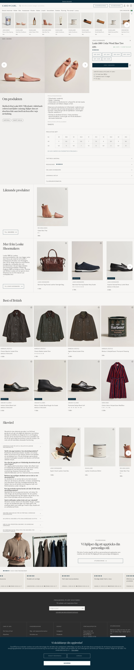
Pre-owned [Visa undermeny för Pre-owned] (70, 10)
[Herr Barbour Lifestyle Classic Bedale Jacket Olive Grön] (50, 326)
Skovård (9, 39)
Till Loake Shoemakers (13, 286)
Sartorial (6, 120)
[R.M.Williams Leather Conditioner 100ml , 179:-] (61, 24)
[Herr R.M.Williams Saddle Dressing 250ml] (114, 20)
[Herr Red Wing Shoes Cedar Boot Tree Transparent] (48, 20)
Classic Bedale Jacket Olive (42, 351)
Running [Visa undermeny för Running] (63, 10)
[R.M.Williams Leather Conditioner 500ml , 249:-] (74, 24)
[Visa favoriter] (128, 6)
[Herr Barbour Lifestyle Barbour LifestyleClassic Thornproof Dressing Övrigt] (117, 326)
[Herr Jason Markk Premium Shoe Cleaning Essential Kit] (8, 20)
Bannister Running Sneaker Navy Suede (84, 284)
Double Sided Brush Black (86, 32)
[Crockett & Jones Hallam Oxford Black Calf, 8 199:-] (16, 386)
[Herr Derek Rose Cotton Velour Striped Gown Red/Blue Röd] (117, 380)
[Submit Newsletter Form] (82, 608)
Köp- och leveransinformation (38, 631)
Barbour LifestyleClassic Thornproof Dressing (115, 351)
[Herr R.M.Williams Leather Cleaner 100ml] (34, 20)
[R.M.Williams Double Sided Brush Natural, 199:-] (100, 24)
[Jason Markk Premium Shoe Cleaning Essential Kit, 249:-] (8, 24)
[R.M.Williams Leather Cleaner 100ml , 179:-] (34, 24)
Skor (3, 39)
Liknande (16, 190)
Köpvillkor (6, 634)
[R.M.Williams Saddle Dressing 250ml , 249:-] (113, 24)
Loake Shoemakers (98, 40)
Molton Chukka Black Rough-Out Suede (46, 405)
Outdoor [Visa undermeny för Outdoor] (57, 10)
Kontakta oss (34, 634)
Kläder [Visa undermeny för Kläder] (15, 10)
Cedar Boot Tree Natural (21, 32)
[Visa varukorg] (131, 6)
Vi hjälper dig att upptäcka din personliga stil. (100, 546)
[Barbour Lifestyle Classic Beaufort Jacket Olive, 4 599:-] (16, 331)
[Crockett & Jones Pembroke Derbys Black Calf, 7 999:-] (83, 386)
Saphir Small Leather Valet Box (59, 471)
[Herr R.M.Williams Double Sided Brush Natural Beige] (100, 20)
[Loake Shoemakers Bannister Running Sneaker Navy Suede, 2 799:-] (87, 266)
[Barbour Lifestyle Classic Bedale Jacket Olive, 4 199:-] (50, 331)
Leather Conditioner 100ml (59, 32)
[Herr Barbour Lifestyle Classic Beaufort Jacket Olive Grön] (16, 326)
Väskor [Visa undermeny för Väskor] (38, 10)
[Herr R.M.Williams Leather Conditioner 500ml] (74, 20)
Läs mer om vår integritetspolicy (67, 612)
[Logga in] (124, 6)
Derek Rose (105, 402)
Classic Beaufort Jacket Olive (9, 351)
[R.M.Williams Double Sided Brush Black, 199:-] (87, 24)
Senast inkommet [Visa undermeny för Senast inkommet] (7, 10)
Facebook (59, 634)
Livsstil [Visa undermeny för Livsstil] (43, 10)
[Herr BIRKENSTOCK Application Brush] (127, 20)
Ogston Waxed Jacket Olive (76, 351)
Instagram (60, 631)
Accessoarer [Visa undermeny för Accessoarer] (25, 10)
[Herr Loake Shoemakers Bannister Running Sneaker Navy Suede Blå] (87, 260)
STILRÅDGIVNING (99, 560)
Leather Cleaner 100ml (33, 32)
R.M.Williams (19, 30)
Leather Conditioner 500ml (73, 32)
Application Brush (125, 32)
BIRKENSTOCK (125, 30)
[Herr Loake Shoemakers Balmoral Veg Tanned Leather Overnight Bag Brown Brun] (52, 260)
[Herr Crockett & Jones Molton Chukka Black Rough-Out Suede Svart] (50, 380)
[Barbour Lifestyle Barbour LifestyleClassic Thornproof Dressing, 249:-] (117, 331)
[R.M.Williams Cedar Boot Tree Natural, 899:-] (21, 24)
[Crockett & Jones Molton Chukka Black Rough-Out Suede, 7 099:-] (50, 386)
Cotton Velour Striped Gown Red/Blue (113, 405)
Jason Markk (6, 30)
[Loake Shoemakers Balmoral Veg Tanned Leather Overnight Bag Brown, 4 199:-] (52, 266)
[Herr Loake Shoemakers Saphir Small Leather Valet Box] (65, 447)
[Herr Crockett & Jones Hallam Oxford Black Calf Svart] (16, 380)
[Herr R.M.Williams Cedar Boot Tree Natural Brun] (21, 20)
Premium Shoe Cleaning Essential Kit (8, 32)
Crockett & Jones (6, 402)
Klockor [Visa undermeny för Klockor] (33, 10)
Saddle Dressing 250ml (113, 32)
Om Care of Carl (8, 631)
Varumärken (50, 10)
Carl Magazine (125, 10)
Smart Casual (17, 120)
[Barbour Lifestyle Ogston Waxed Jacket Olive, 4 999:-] (83, 331)
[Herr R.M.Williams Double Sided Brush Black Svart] (87, 20)
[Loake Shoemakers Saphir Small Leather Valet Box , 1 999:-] (65, 452)
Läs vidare (74, 650)
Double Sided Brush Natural (99, 32)
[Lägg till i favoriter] (66, 189)
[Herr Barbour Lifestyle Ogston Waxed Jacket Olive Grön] (83, 326)
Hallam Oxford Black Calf (8, 405)
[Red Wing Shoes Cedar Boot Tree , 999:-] (47, 24)
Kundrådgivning (100, 5)
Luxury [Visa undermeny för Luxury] (77, 10)
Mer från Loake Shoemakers (13, 246)
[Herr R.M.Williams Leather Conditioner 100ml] (61, 20)
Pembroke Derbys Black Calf (76, 405)
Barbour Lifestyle (6, 348)
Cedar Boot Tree (45, 32)
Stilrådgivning (116, 5)
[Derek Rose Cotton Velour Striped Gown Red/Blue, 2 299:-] (117, 386)
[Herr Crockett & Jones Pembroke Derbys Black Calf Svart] (83, 380)
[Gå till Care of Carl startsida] (9, 6)
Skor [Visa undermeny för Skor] (19, 10)
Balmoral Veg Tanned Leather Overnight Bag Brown (51, 285)
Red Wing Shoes (46, 30)
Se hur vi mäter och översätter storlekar (62, 151)
